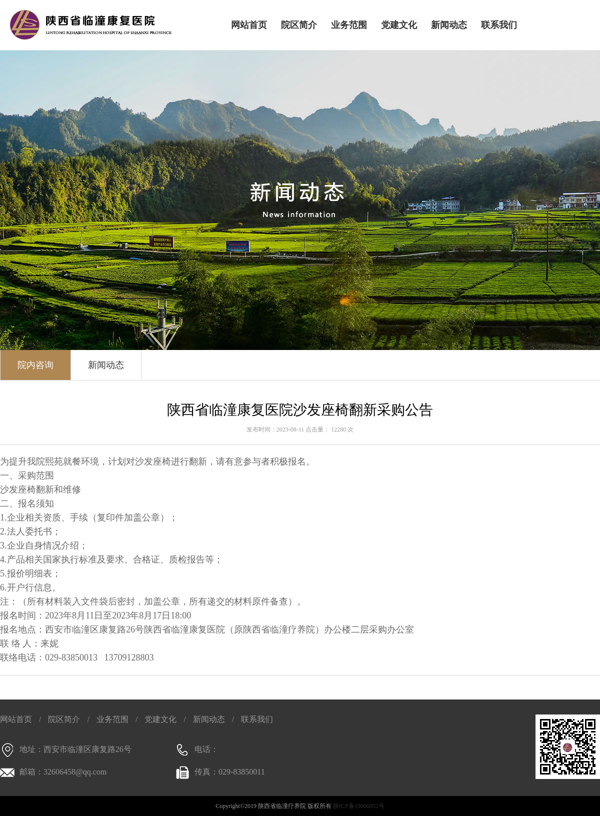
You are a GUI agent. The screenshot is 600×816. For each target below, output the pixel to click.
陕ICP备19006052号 (358, 806)
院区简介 (299, 25)
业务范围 (349, 25)
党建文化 (399, 25)
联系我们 (499, 25)
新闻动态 (449, 25)
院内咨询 (36, 365)
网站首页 (249, 25)
